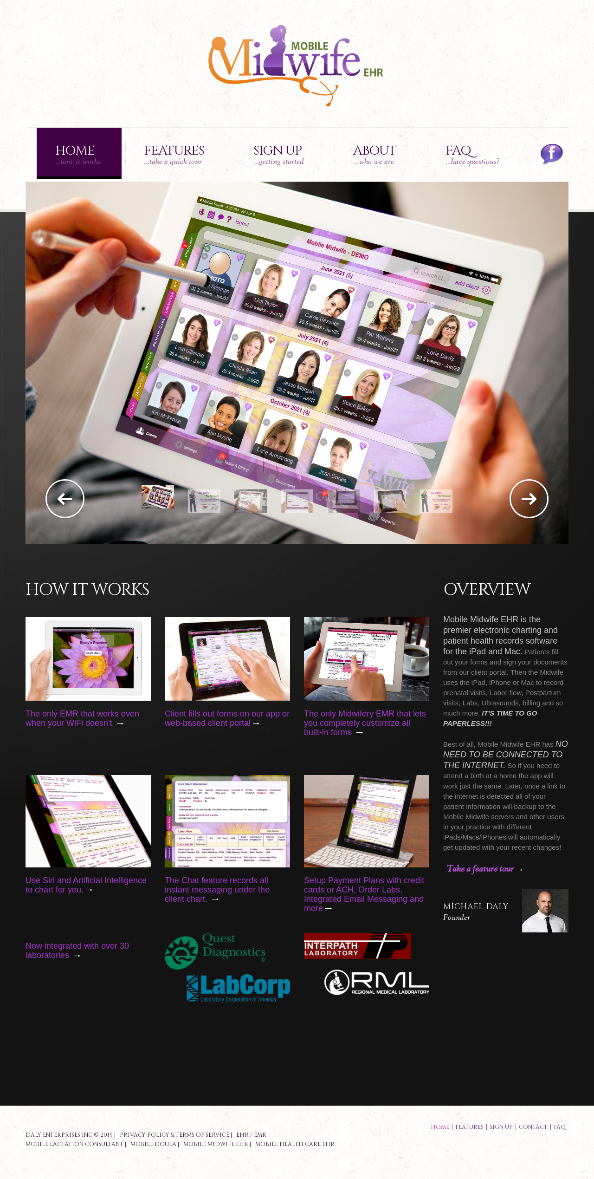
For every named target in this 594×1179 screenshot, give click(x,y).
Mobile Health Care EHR (295, 1144)
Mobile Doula (153, 1144)
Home (78, 154)
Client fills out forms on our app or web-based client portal (227, 718)
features (469, 1127)
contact (533, 1127)
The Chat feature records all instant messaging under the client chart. (217, 890)
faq (560, 1127)
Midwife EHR (520, 744)
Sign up (278, 154)
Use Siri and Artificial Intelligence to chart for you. (86, 885)
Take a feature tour (485, 869)
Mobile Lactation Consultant (74, 1144)
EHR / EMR (251, 1135)
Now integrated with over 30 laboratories (77, 950)
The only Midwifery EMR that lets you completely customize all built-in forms (365, 723)
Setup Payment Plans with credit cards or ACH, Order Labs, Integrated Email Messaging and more (364, 894)
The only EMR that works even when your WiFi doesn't (82, 718)
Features (174, 154)
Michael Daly (475, 906)
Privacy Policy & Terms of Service (174, 1135)
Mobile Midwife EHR (215, 1144)
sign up (501, 1127)
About (374, 154)
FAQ (473, 154)
